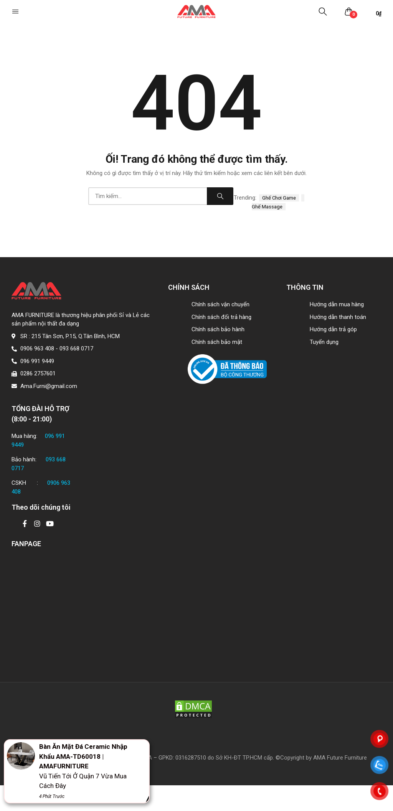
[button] (16, 11)
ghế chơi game (279, 198)
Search (220, 196)
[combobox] (147, 196)
